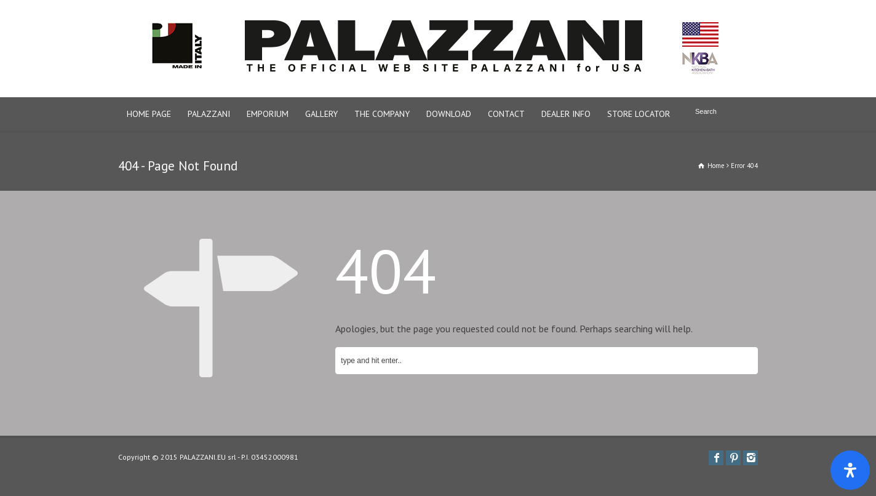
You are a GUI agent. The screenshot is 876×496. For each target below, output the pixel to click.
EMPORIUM (268, 113)
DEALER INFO (566, 113)
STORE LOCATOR (638, 113)
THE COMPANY (382, 113)
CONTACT (506, 113)
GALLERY (321, 113)
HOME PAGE (149, 113)
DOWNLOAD (448, 113)
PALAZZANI (209, 113)
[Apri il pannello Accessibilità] (850, 470)
